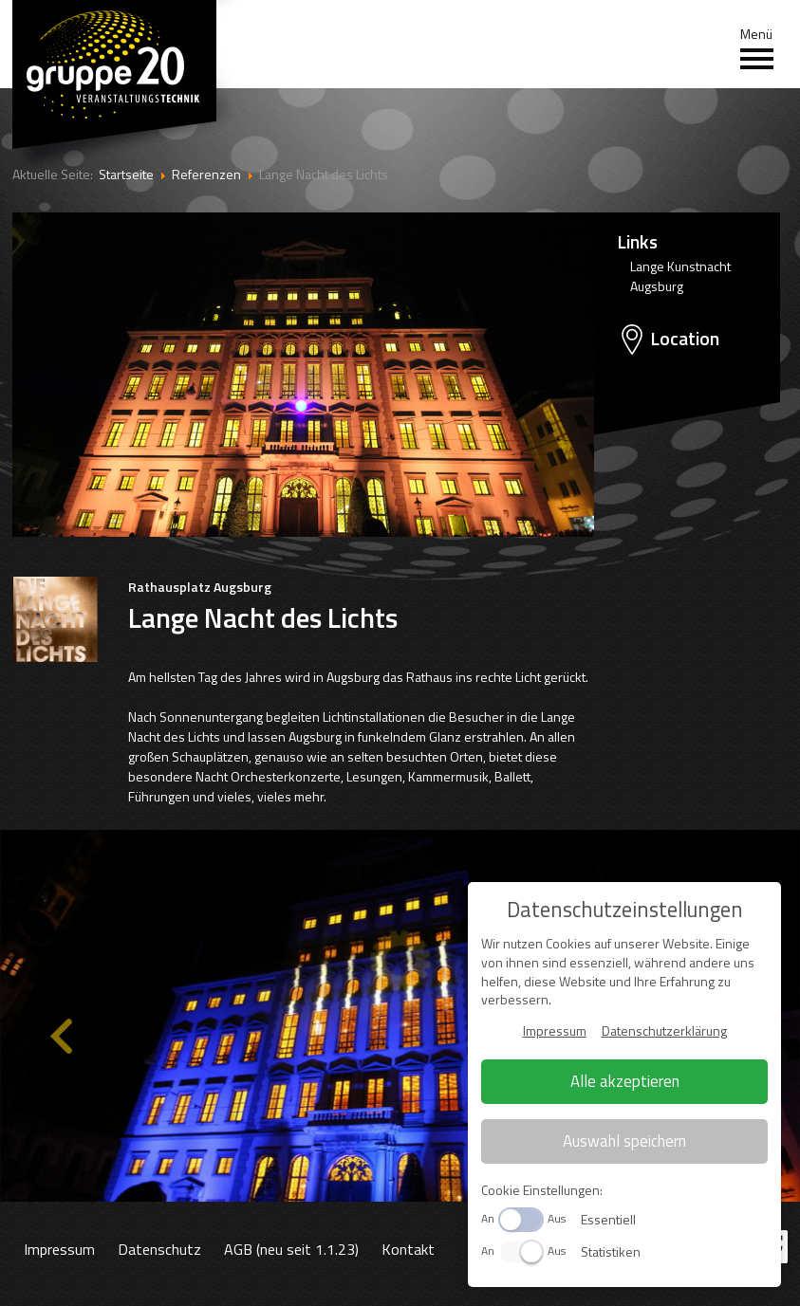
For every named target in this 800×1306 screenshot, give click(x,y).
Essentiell (608, 1219)
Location (684, 338)
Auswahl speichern (624, 1141)
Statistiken (611, 1251)
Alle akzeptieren (624, 1081)
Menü (756, 48)
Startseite (126, 174)
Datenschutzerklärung (664, 1030)
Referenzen (206, 174)
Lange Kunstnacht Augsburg (680, 276)
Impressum (59, 1249)
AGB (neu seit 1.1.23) (291, 1249)
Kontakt (408, 1249)
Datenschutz (159, 1249)
